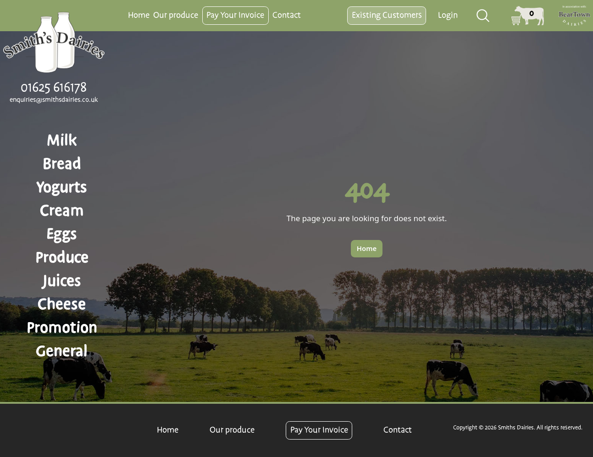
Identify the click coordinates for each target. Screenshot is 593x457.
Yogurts (61, 187)
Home (139, 15)
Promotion (62, 327)
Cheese (62, 304)
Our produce (175, 15)
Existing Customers (387, 15)
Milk (62, 140)
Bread (62, 163)
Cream (62, 210)
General (62, 351)
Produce (62, 257)
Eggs (61, 234)
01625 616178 (54, 87)
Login (448, 15)
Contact (286, 15)
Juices (62, 280)
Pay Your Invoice (235, 15)
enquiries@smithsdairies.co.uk (54, 100)
